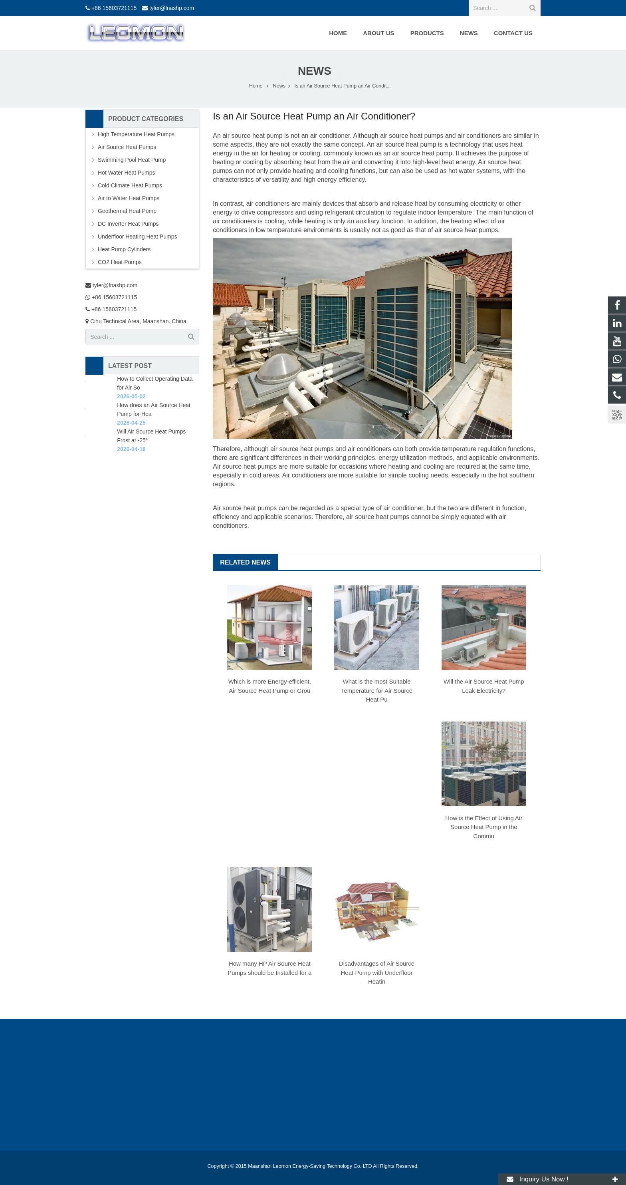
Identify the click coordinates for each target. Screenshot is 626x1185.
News (313, 71)
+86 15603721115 (114, 8)
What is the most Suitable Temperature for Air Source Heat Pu (376, 690)
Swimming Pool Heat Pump (132, 160)
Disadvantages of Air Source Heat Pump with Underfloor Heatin (376, 972)
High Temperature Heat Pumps (136, 134)
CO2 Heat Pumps (120, 262)
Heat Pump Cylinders (124, 249)
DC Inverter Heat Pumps (128, 224)
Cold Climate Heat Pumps (130, 185)
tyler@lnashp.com (171, 8)
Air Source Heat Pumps (127, 147)
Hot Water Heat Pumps (126, 172)
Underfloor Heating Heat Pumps (137, 236)
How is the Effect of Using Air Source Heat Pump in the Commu (483, 827)
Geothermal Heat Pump (127, 211)
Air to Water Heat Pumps (128, 198)
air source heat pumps (411, 135)
